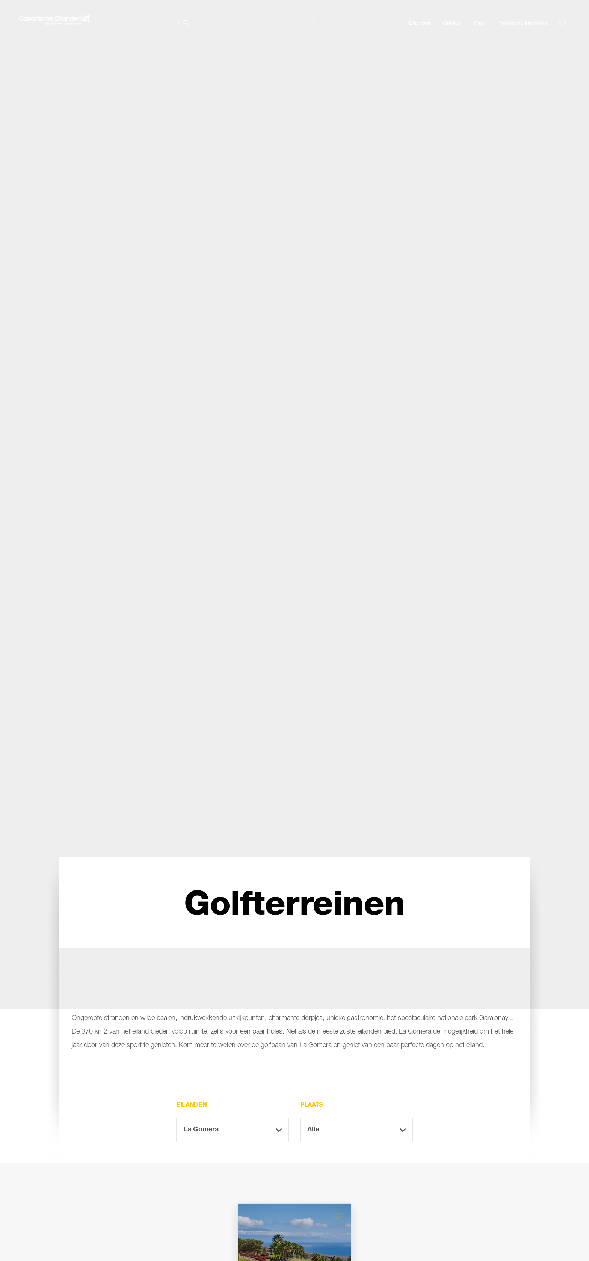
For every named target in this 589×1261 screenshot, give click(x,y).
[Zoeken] (246, 22)
